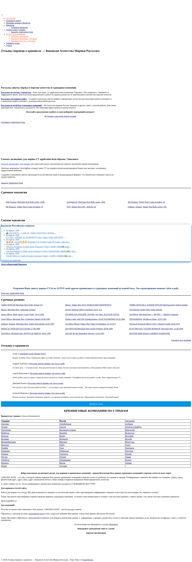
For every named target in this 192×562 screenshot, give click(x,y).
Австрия (5, 424)
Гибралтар (64, 451)
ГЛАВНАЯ (10, 18)
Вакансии (10, 25)
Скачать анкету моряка (15, 30)
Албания (129, 424)
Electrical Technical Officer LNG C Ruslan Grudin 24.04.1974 (154, 324)
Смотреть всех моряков (181, 340)
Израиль (5, 463)
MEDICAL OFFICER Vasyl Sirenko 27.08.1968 (20, 329)
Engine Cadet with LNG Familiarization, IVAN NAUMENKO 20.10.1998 (95, 319)
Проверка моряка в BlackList (18, 23)
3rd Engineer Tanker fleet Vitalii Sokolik (145, 310)
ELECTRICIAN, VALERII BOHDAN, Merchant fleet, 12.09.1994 (156, 329)
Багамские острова (68, 430)
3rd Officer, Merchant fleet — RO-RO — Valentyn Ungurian (153, 314)
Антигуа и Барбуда (133, 427)
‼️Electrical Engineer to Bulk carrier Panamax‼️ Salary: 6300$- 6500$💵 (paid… (38, 247)
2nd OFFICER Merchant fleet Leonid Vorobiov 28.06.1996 (89, 329)
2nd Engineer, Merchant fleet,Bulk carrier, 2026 (86, 202)
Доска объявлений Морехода (14, 264)
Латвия (128, 463)
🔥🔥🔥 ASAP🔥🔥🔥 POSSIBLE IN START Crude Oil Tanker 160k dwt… (38, 242)
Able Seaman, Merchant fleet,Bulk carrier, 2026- (25, 202)
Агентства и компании (15, 34)
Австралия (130, 421)
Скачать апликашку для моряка (15, 164)
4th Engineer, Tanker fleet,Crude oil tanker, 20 (146, 202)
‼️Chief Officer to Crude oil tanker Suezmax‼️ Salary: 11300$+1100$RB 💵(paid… (39, 256)
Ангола (63, 427)
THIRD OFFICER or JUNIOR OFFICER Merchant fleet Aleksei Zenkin (158, 305)
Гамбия (5, 448)
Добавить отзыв (13, 43)
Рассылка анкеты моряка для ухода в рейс (47, 364)
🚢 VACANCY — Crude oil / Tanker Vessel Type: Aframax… (31, 233)
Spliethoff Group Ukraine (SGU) (33, 354)
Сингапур (64, 454)
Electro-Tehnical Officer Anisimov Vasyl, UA (83, 310)
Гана (62, 448)
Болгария (129, 436)
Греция (128, 454)
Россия (63, 421)
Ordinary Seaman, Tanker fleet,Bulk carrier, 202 (147, 207)
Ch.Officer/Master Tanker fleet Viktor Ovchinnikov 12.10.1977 (90, 324)
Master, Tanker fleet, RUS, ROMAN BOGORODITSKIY (88, 305)
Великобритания (9, 442)
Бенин (62, 436)
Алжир (5, 427)
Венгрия (63, 442)
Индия (62, 463)
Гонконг (5, 454)
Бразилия (64, 439)
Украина (6, 421)
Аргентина (6, 430)
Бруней (128, 439)
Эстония (63, 466)
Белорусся (129, 433)
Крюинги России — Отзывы (23, 41)
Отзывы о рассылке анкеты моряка (60, 116)
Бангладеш (130, 430)
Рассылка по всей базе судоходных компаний (21, 105)
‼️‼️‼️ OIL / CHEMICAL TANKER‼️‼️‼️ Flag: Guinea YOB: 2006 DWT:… (35, 237)
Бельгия (5, 436)
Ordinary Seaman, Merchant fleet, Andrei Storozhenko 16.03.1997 (27, 324)
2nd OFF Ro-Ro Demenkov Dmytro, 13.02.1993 (84, 333)
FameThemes (87, 560)
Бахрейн (63, 433)
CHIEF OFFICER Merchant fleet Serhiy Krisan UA (22, 305)
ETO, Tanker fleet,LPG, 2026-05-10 (81, 207)
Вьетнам (5, 445)
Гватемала (129, 448)
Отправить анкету (13, 21)
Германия (6, 451)
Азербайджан (65, 424)
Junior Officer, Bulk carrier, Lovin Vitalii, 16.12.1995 (22, 314)
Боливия (5, 439)
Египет (128, 460)
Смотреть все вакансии (11, 260)
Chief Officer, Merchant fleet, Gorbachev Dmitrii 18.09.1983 (25, 319)
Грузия (4, 457)
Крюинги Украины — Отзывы (24, 39)
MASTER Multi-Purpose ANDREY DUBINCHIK (149, 333)
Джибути (5, 460)
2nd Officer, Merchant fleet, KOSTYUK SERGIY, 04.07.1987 (26, 333)
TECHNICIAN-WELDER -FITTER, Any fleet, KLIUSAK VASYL (92, 314)
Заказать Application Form (22, 32)
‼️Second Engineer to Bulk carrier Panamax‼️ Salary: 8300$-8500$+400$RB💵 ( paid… (41, 251)
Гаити (128, 445)
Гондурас (129, 451)
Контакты (113, 524)
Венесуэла (129, 442)
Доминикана (65, 460)
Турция (63, 457)
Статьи (9, 45)
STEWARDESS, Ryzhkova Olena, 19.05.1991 (148, 319)
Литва (4, 466)
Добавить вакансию (19, 27)
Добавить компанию (19, 36)
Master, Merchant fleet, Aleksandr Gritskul (18, 310)
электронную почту (36, 514)
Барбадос (6, 433)
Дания (128, 457)
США (62, 445)
